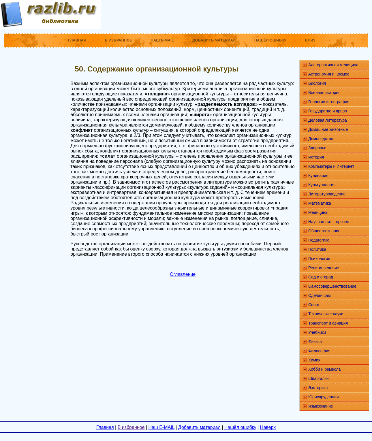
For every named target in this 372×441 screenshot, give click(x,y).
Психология (319, 258)
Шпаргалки (318, 378)
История (316, 157)
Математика (319, 203)
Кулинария (318, 175)
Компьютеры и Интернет (331, 166)
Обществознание (324, 231)
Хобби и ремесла (324, 369)
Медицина (318, 212)
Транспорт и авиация (328, 323)
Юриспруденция (323, 397)
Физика (315, 341)
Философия (319, 350)
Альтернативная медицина (333, 65)
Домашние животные (328, 129)
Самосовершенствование (332, 286)
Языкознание (320, 406)
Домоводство (320, 138)
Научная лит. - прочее (328, 221)
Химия (314, 360)
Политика (317, 249)
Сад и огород (320, 277)
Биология (317, 83)
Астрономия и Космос (328, 74)
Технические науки (325, 314)
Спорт (314, 304)
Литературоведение (326, 194)
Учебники (317, 332)
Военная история (324, 92)
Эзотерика (318, 387)
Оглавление (183, 274)
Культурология (322, 184)
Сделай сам (319, 295)
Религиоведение (323, 267)
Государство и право (327, 111)
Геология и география (328, 101)
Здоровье (317, 148)
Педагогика (318, 240)
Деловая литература (327, 120)
